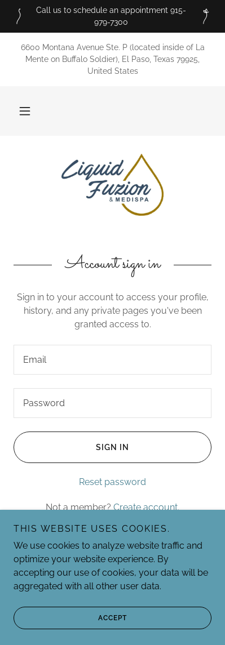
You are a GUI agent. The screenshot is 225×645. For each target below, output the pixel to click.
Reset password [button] (112, 482)
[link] (112, 185)
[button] (25, 111)
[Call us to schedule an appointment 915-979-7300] (112, 16)
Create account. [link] (146, 507)
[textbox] (112, 360)
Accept (70, 618)
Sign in (71, 447)
